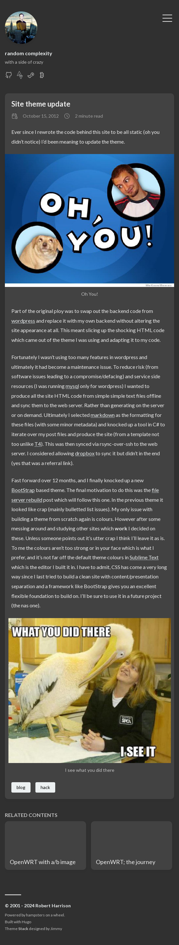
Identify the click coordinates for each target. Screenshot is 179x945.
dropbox (85, 453)
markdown (103, 415)
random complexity (28, 53)
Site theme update (40, 103)
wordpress (23, 320)
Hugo (26, 921)
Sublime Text (144, 557)
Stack (23, 928)
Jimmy (56, 928)
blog (21, 787)
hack (45, 787)
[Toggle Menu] (167, 17)
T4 (37, 444)
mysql (72, 386)
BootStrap (23, 490)
